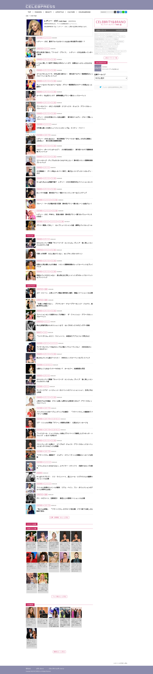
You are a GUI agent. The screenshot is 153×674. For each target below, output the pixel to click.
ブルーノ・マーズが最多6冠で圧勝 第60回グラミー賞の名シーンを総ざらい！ (64, 203)
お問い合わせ (40, 668)
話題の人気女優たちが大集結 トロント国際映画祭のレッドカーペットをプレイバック (64, 265)
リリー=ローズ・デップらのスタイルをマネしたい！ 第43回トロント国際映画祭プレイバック (64, 161)
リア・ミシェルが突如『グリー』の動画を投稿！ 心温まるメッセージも (62, 422)
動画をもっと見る (59, 651)
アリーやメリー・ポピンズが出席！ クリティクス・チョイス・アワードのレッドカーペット (64, 107)
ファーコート (103, 53)
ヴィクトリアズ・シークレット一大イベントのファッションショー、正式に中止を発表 (64, 391)
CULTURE (71, 12)
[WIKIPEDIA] (72, 21)
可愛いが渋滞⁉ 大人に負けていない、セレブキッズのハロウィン (59, 254)
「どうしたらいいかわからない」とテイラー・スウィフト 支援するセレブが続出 (64, 467)
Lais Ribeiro (110, 36)
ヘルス (45, 332)
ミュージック (47, 37)
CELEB (85, 12)
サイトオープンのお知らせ (110, 69)
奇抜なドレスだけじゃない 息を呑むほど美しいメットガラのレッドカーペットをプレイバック (64, 276)
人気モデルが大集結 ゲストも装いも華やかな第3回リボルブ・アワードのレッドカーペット (64, 402)
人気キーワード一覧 (111, 58)
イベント (47, 48)
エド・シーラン (99, 41)
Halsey (116, 39)
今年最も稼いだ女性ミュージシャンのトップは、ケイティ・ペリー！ (60, 128)
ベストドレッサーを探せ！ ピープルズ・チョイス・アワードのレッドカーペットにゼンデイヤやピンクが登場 (64, 445)
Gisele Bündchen (99, 39)
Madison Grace (99, 46)
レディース (46, 59)
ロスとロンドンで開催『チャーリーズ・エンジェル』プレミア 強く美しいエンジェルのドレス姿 (64, 244)
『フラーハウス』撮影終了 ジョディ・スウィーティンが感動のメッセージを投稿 (64, 456)
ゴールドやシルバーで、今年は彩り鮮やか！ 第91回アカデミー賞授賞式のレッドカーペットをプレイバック (64, 75)
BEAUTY (48, 12)
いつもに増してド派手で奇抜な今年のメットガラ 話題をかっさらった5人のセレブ (64, 64)
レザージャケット (110, 41)
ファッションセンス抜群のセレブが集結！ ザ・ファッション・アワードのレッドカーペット (64, 315)
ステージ (46, 221)
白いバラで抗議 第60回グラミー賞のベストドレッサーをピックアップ (61, 193)
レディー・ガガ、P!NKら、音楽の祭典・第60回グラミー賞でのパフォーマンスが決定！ (64, 215)
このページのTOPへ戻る (120, 663)
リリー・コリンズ (108, 44)
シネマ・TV (47, 135)
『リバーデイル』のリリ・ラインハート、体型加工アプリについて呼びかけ (63, 336)
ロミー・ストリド (99, 34)
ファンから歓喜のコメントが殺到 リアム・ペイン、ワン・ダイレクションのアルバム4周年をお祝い (64, 488)
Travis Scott (98, 44)
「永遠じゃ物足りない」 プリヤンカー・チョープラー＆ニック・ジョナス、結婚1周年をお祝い (64, 305)
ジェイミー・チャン (100, 51)
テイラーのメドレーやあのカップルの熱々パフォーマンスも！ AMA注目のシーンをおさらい (64, 348)
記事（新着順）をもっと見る (59, 517)
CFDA (96, 53)
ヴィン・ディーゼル (115, 53)
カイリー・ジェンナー (112, 34)
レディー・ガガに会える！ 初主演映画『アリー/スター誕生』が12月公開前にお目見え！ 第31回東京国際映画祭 (64, 140)
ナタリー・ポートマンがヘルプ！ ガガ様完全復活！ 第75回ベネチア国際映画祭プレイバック (64, 150)
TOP (29, 12)
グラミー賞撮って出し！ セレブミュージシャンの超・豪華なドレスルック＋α (64, 225)
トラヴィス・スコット (111, 46)
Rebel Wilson (112, 48)
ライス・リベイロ (99, 36)
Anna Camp (111, 51)
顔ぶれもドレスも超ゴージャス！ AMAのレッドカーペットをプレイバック (63, 358)
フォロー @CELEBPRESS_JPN (111, 87)
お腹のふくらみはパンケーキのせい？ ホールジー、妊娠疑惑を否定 (60, 368)
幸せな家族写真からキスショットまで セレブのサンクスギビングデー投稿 (63, 325)
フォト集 (53, 59)
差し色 (116, 44)
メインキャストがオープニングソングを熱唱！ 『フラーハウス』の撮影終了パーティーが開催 (64, 413)
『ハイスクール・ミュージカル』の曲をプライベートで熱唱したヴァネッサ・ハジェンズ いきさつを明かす (64, 434)
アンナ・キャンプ (120, 51)
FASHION (38, 12)
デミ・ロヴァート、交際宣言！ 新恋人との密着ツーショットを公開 (60, 498)
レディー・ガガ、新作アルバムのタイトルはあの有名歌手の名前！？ (60, 41)
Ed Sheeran (120, 41)
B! (126, 12)
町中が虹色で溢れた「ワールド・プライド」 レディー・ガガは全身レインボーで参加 (64, 53)
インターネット (48, 364)
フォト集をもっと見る (59, 596)
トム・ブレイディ (119, 36)
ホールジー (109, 39)
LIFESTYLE (60, 12)
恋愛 (46, 289)
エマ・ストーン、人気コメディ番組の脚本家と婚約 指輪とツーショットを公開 (64, 293)
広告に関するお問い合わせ (56, 668)
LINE (123, 12)
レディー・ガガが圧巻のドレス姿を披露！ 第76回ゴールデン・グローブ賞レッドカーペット (64, 118)
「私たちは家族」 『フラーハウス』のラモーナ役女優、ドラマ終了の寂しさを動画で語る (64, 510)
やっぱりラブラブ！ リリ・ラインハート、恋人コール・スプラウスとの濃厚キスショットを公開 (64, 478)
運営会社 (28, 668)
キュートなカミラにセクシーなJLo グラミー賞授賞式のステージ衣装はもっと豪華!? (64, 86)
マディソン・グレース (101, 48)
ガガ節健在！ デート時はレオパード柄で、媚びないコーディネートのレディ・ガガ (64, 172)
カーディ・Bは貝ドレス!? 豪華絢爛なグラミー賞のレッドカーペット (61, 95)
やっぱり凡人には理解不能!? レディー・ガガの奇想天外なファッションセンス (64, 182)
